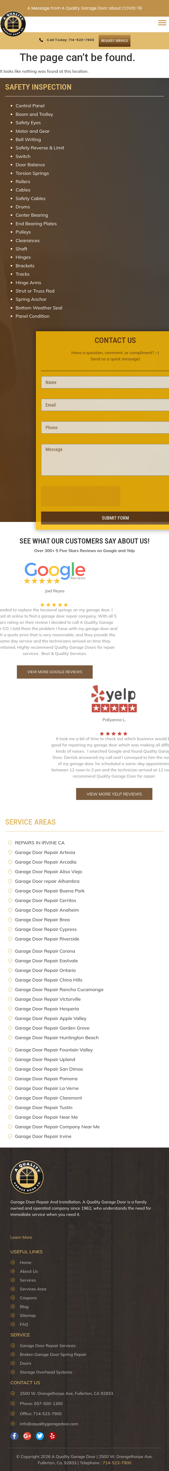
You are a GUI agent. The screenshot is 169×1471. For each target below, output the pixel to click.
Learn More (21, 1237)
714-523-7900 (117, 1462)
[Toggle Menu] (162, 24)
